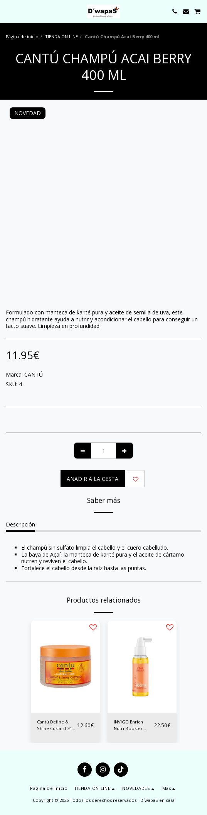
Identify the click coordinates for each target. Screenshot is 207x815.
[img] (65, 667)
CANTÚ (33, 374)
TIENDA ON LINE (61, 36)
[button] (8, 11)
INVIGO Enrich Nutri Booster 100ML (128, 725)
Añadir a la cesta (92, 478)
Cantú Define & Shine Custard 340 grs (55, 725)
